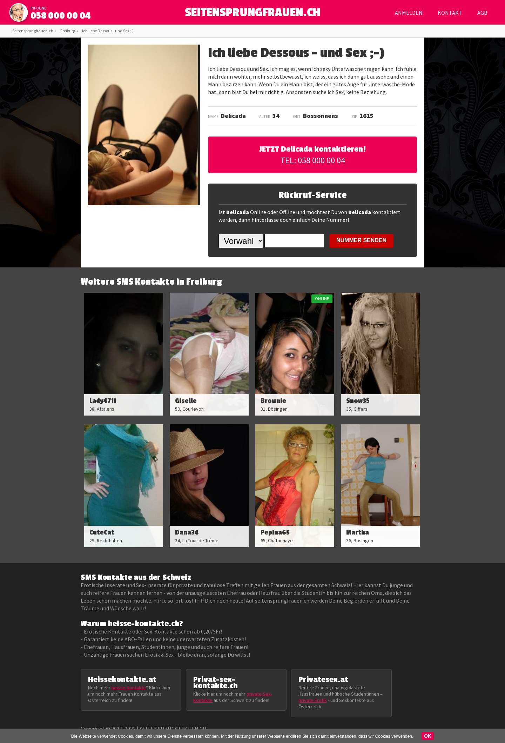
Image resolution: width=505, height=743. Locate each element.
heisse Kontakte (129, 687)
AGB (482, 12)
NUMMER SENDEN (361, 240)
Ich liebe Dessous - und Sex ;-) (108, 30)
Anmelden (409, 12)
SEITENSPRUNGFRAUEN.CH (253, 14)
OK (427, 736)
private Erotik (312, 700)
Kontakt (450, 12)
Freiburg (67, 30)
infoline (38, 8)
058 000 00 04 (61, 16)
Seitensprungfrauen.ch (32, 30)
